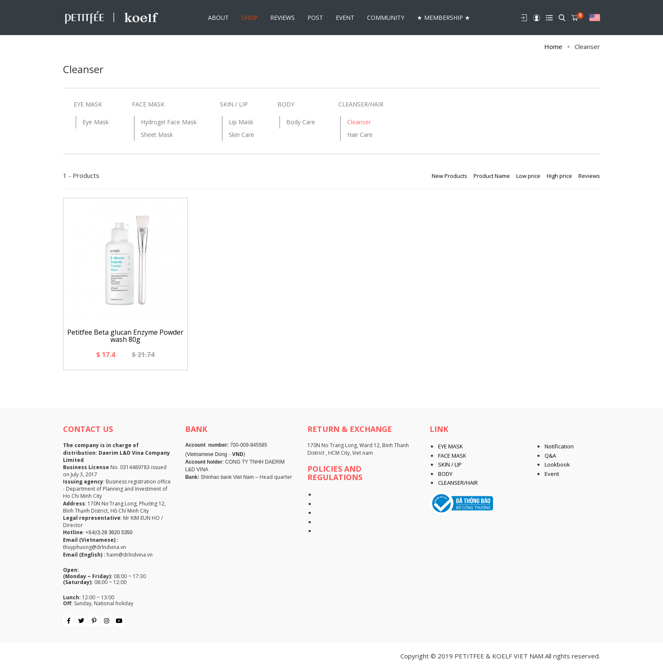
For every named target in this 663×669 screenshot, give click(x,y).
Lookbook (557, 464)
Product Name (492, 176)
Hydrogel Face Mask (169, 122)
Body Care (300, 122)
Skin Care (241, 135)
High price (559, 176)
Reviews (589, 176)
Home (553, 46)
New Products (449, 176)
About (218, 17)
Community (385, 17)
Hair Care (360, 135)
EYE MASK (88, 104)
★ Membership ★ (443, 17)
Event (345, 17)
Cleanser (359, 122)
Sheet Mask (157, 135)
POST (315, 17)
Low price (528, 176)
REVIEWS (282, 17)
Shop (249, 17)
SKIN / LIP (234, 104)
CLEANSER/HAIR (361, 104)
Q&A (550, 455)
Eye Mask (95, 122)
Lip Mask (241, 122)
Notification (559, 446)
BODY (285, 104)
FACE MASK (148, 104)
